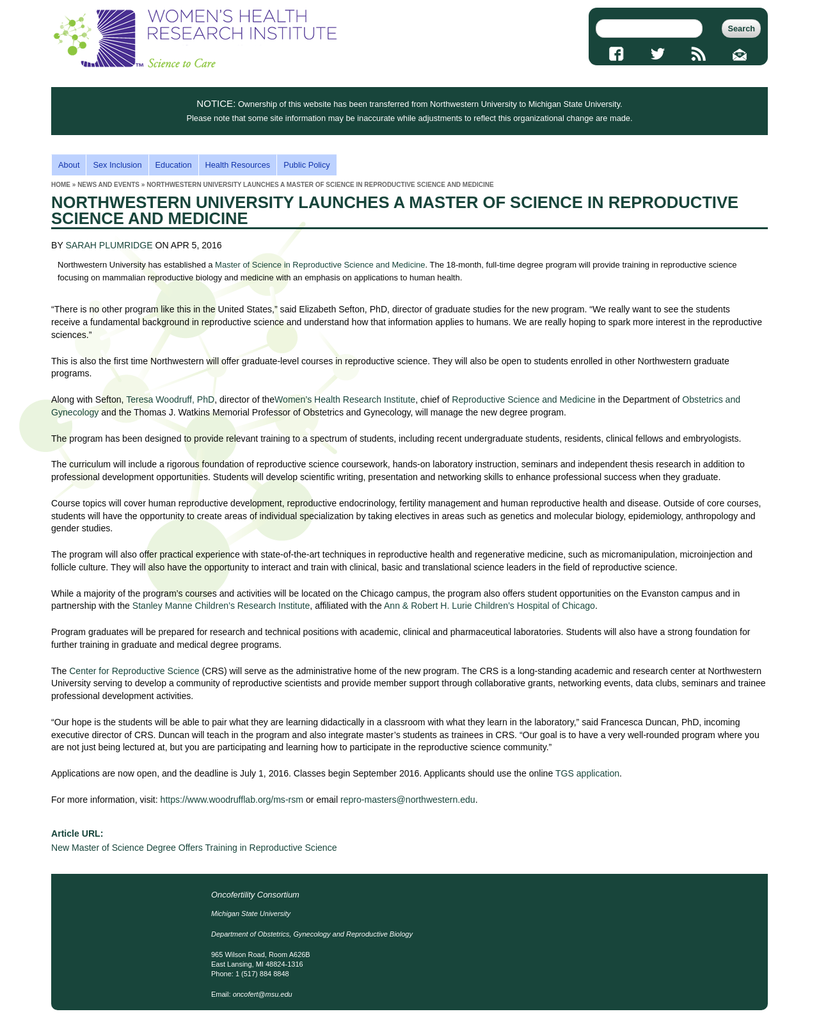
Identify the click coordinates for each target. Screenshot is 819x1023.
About (68, 165)
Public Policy (306, 165)
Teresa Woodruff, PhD (170, 399)
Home (60, 184)
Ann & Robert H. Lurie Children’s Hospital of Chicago (489, 605)
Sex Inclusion (117, 165)
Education (173, 165)
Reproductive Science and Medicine (524, 399)
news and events (108, 184)
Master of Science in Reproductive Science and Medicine (320, 265)
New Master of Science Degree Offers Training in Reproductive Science (194, 847)
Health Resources (238, 165)
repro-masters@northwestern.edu (407, 799)
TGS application (587, 773)
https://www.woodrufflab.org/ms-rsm (232, 799)
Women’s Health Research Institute (344, 399)
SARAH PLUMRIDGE (108, 245)
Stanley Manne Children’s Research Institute (221, 605)
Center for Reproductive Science (134, 671)
